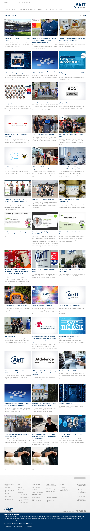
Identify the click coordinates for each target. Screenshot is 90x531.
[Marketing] (26, 523)
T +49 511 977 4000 (82, 495)
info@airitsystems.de (81, 499)
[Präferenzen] (12, 523)
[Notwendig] (4, 523)
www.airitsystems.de (81, 500)
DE (6, 2)
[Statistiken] (19, 523)
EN (8, 2)
